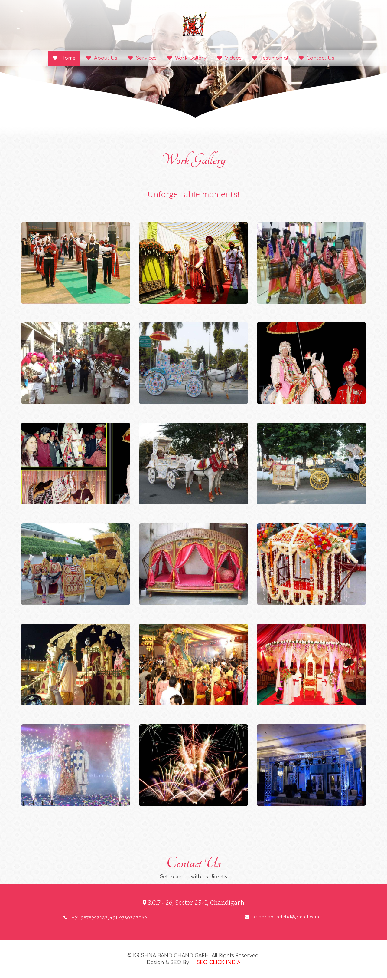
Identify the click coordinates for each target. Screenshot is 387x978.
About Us (101, 58)
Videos (229, 58)
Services (142, 58)
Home (64, 58)
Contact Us (316, 58)
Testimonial (270, 58)
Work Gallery (187, 58)
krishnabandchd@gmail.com (282, 917)
